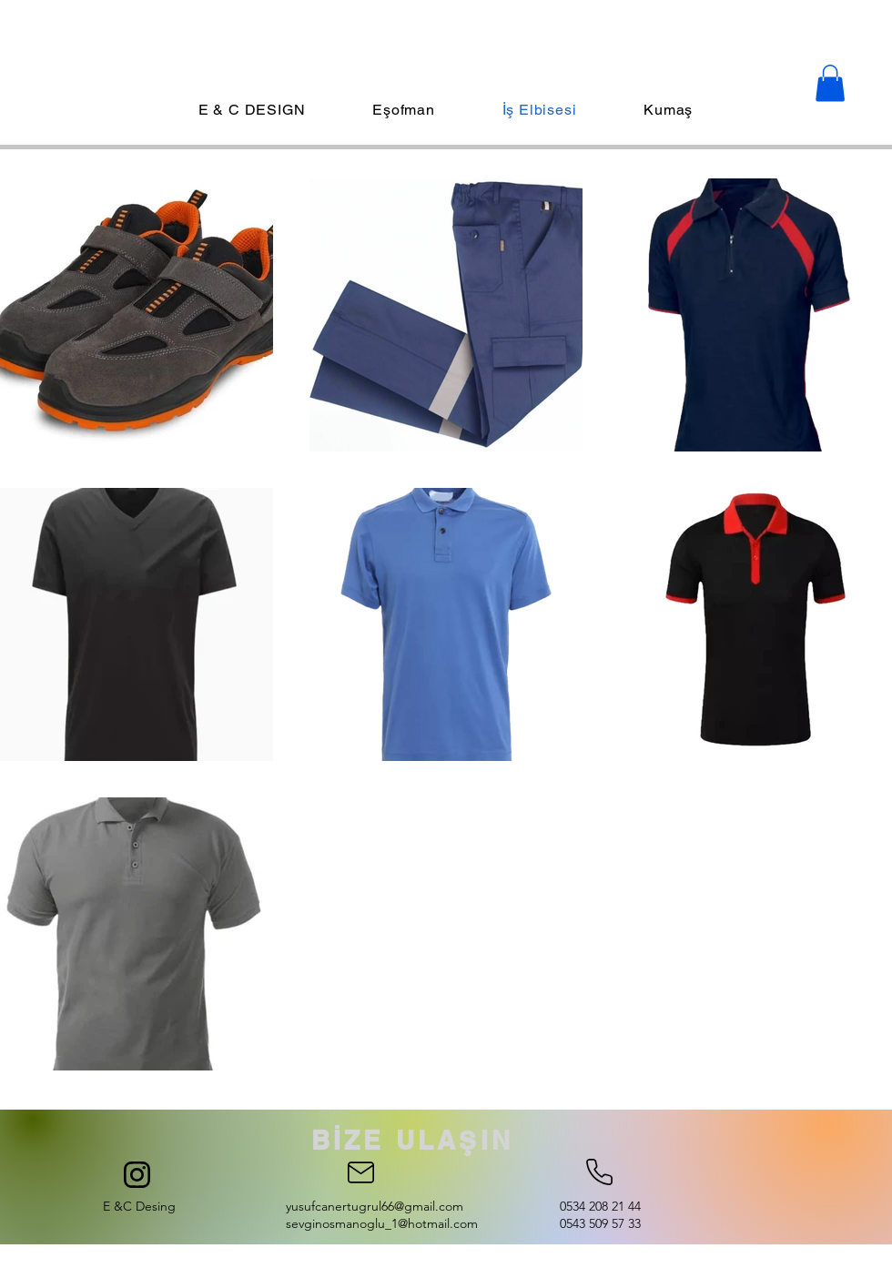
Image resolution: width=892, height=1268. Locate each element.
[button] (830, 83)
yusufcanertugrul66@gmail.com (374, 1206)
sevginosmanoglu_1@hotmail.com (382, 1223)
